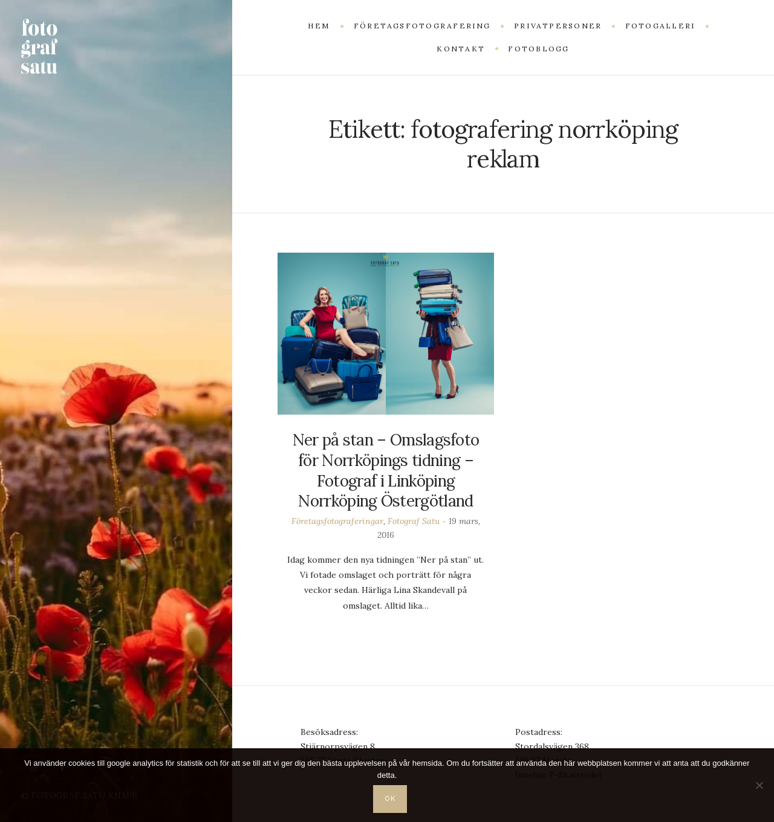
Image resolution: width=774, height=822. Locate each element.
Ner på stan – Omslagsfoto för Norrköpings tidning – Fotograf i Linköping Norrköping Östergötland (386, 470)
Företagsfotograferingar (337, 521)
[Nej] (759, 785)
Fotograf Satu (414, 521)
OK (390, 799)
